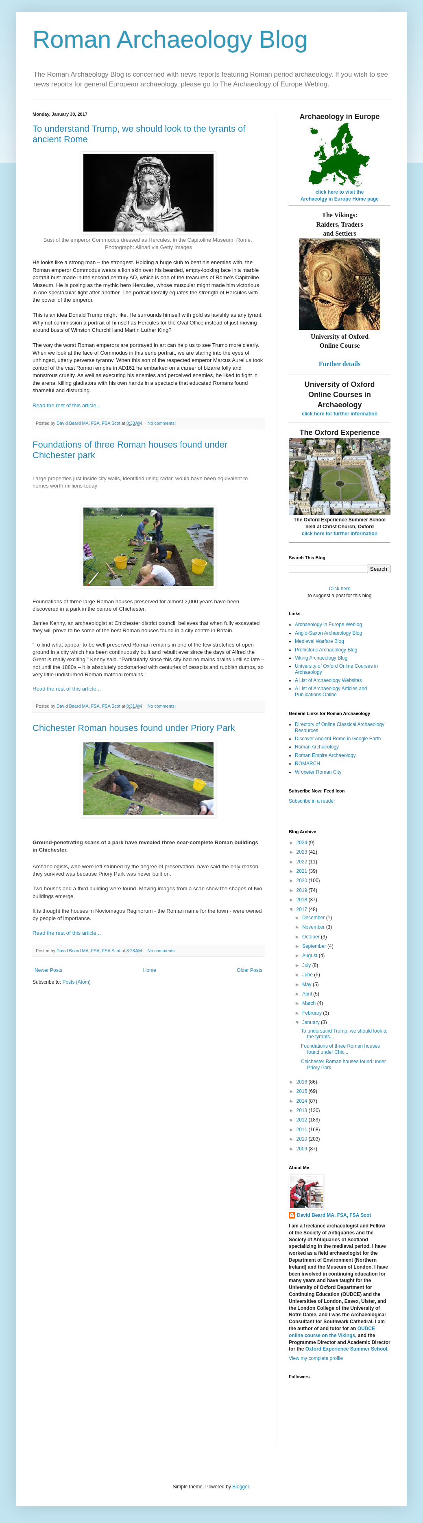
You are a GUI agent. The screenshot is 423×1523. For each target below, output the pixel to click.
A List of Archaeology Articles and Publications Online (331, 691)
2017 (303, 909)
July (307, 965)
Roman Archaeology (317, 747)
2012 (303, 1120)
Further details (339, 363)
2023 (303, 852)
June (308, 975)
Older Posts (249, 970)
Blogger (240, 1487)
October (311, 937)
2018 (303, 900)
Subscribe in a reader (312, 801)
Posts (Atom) (76, 982)
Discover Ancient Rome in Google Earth (338, 739)
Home (149, 970)
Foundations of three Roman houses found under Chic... (340, 1049)
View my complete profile (316, 1358)
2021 (303, 871)
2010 (303, 1139)
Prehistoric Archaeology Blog (326, 650)
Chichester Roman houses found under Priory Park (134, 728)
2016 (303, 1082)
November (314, 927)
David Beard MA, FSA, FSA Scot (334, 1215)
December (314, 917)
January (311, 1022)
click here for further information (339, 414)
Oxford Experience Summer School (346, 1349)
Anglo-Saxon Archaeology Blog (328, 633)
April (307, 994)
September (314, 946)
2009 (303, 1149)
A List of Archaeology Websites (328, 680)
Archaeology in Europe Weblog (328, 624)
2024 (303, 842)
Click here (339, 589)
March (309, 1003)
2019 (303, 890)
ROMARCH (307, 763)
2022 (303, 862)
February (312, 1013)
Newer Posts (48, 970)
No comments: (162, 423)
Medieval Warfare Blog (319, 641)
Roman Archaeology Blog (170, 39)
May (307, 984)
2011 (303, 1129)
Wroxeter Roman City (318, 772)
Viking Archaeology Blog (321, 658)
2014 (303, 1101)
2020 (303, 880)
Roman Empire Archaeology (325, 755)
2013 (303, 1110)
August (310, 955)
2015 (303, 1091)
